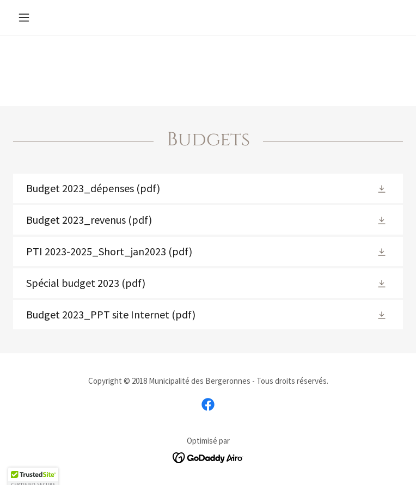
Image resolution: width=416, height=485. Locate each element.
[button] (42, 17)
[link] (208, 188)
